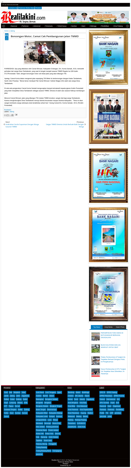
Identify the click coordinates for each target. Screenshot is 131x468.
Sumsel (24, 413)
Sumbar (17, 413)
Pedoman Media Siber (26, 8)
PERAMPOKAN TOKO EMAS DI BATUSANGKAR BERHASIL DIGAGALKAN (112, 335)
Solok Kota (81, 427)
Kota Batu (83, 403)
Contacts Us (13, 8)
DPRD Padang (112, 392)
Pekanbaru (71, 423)
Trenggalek (52, 444)
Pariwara (103, 409)
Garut (76, 399)
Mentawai (39, 423)
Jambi (6, 396)
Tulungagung (56, 451)
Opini (109, 406)
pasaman (39, 454)
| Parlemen (20, 26)
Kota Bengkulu (73, 403)
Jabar (23, 392)
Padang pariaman (52, 427)
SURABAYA (81, 423)
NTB (25, 403)
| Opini (78, 26)
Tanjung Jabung (41, 444)
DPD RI (102, 392)
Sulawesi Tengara (10, 409)
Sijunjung (44, 437)
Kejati (112, 403)
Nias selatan (40, 427)
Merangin (47, 423)
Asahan (38, 396)
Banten (45, 396)
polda (109, 416)
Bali (10, 392)
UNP (111, 413)
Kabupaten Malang (55, 413)
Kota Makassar (82, 406)
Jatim (18, 396)
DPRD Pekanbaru (106, 396)
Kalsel (12, 399)
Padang (70, 420)
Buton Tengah (41, 409)
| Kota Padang (113, 26)
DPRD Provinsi (119, 396)
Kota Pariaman (73, 409)
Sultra (6, 413)
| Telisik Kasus (57, 26)
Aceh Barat (40, 392)
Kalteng (18, 399)
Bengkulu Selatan (42, 406)
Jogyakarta (25, 396)
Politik (102, 413)
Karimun (59, 416)
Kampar (52, 416)
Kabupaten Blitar (42, 413)
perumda (103, 416)
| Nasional (8, 26)
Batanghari (40, 399)
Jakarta (82, 399)
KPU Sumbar (104, 403)
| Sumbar (69, 26)
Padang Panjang (80, 420)
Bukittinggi (85, 392)
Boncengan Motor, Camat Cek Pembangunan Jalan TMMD (45, 36)
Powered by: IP (65, 465)
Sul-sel (17, 406)
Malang (78, 416)
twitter (117, 5)
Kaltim (25, 399)
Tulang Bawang (41, 447)
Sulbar (20, 409)
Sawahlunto (72, 427)
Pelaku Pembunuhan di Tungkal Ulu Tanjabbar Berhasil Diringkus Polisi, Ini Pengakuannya (113, 359)
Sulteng (26, 409)
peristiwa (118, 413)
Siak (37, 437)
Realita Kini (55, 460)
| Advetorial (32, 26)
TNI (107, 413)
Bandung (71, 392)
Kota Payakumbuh (86, 409)
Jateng (11, 112)
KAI (118, 399)
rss (127, 5)
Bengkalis (39, 403)
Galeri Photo (120, 327)
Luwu (50, 420)
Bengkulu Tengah (56, 406)
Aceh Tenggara (50, 392)
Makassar (71, 416)
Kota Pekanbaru (73, 413)
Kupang (83, 413)
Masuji (55, 420)
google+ (123, 5)
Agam (59, 392)
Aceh (6, 392)
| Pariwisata (44, 26)
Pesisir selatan (53, 430)
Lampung (12, 403)
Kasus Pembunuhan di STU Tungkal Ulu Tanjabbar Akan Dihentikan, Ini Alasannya (113, 371)
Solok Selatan (53, 437)
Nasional (103, 406)
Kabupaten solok (42, 416)
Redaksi (38, 8)
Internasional (110, 399)
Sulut (11, 413)
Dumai (70, 399)
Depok (87, 396)
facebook (120, 5)
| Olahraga (88, 26)
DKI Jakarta (79, 396)
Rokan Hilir (40, 434)
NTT (5, 406)
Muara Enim (56, 423)
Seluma (57, 434)
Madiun (90, 413)
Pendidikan (119, 409)
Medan (85, 416)
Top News (96, 327)
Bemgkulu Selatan (51, 399)
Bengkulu (17, 392)
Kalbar (6, 399)
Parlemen (111, 409)
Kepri (6, 403)
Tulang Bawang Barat (43, 451)
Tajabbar (39, 440)
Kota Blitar (71, 406)
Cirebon (70, 396)
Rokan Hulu (49, 434)
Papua (11, 406)
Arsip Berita (108, 327)
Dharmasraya (51, 409)
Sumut (6, 416)
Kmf (117, 403)
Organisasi (116, 406)
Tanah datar (48, 440)
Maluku (20, 403)
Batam (52, 396)
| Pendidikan (100, 26)
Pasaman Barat (41, 430)
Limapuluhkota (41, 420)
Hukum (102, 399)
